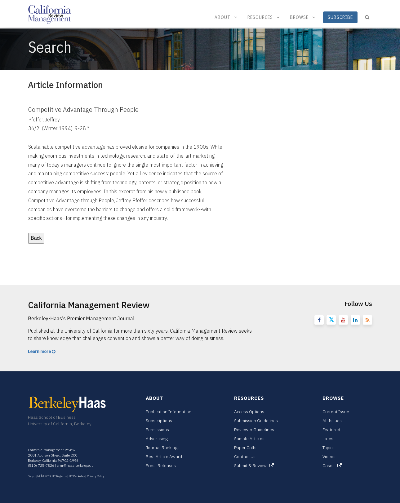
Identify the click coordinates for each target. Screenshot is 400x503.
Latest (328, 438)
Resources (263, 17)
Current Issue (335, 411)
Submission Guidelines (256, 420)
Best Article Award (164, 456)
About (226, 17)
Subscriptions (159, 420)
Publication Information (168, 411)
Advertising (157, 438)
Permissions (157, 429)
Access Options (249, 411)
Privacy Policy (95, 476)
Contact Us (245, 456)
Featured (331, 429)
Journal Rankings (163, 447)
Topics (328, 447)
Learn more (42, 351)
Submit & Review (254, 465)
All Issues (332, 420)
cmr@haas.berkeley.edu (75, 465)
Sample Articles (249, 438)
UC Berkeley (77, 476)
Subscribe (340, 17)
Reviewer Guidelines (254, 429)
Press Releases (161, 465)
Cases (332, 465)
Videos (329, 456)
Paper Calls (245, 447)
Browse (303, 17)
